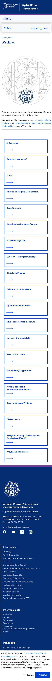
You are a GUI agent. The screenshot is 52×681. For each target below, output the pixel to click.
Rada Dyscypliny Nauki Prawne (22, 224)
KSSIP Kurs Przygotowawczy (20, 256)
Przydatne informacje (17, 451)
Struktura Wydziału (16, 240)
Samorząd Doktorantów (14, 578)
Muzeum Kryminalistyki (18, 338)
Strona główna (6, 37)
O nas (9, 175)
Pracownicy (8, 626)
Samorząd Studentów (13, 575)
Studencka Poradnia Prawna (20, 321)
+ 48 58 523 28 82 (28, 516)
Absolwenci (8, 623)
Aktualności (12, 143)
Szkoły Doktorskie (11, 555)
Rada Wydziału (13, 208)
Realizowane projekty (12, 585)
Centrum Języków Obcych (14, 565)
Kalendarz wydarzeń (16, 159)
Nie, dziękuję (28, 676)
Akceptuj (43, 676)
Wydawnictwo (9, 571)
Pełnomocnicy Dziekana (18, 289)
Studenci (7, 617)
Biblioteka (7, 561)
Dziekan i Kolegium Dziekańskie (22, 191)
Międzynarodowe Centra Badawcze (18, 558)
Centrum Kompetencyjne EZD (16, 598)
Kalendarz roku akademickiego (16, 647)
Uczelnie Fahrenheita (12, 595)
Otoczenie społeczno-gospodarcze (19, 629)
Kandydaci (7, 614)
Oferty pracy (13, 419)
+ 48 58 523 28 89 (24, 519)
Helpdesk (7, 650)
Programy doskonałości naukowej (18, 581)
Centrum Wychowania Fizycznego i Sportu (22, 568)
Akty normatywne (15, 354)
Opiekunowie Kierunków (18, 305)
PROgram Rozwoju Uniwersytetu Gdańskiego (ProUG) (22, 437)
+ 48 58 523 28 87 (14, 522)
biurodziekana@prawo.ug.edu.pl (17, 527)
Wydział (7, 28)
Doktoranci (8, 620)
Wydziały (7, 551)
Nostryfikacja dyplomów (18, 370)
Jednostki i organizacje (13, 588)
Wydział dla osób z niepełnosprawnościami (18, 388)
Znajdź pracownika (11, 591)
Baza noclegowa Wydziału (19, 403)
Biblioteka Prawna (15, 273)
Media (5, 631)
